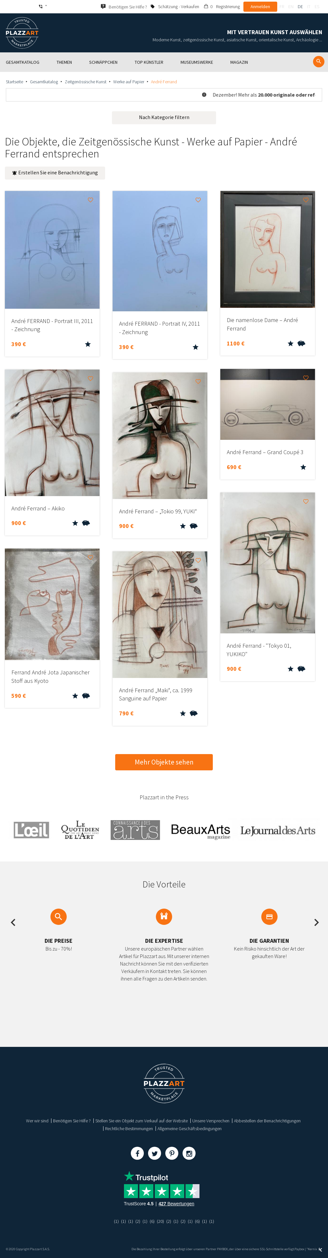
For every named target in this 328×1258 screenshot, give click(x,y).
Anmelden (260, 6)
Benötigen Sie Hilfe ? (72, 1121)
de (300, 6)
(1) (116, 1221)
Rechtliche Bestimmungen (129, 1128)
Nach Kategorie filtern (164, 117)
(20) (160, 1221)
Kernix (315, 1249)
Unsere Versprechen (210, 1121)
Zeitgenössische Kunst (85, 82)
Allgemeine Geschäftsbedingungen (189, 1128)
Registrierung (228, 6)
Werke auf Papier (128, 82)
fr (282, 6)
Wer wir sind (37, 1121)
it (308, 6)
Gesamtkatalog (44, 82)
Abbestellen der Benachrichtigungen (267, 1121)
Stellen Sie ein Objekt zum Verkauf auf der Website (141, 1121)
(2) (137, 1221)
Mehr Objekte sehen (164, 762)
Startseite (14, 82)
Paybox (299, 1249)
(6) (152, 1221)
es (317, 6)
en (291, 6)
